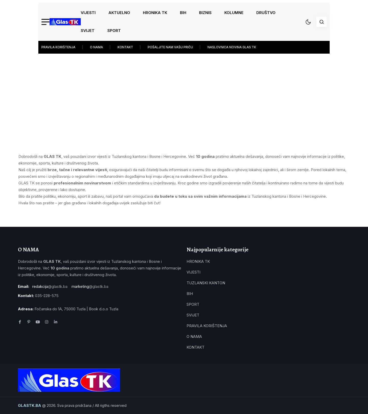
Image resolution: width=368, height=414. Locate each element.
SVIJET (88, 30)
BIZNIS (205, 12)
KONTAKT (125, 47)
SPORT (114, 30)
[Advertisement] (184, 92)
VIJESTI (88, 12)
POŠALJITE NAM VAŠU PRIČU (170, 47)
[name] (65, 21)
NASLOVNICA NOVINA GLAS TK (232, 47)
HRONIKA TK (155, 12)
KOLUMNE (234, 12)
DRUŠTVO (265, 12)
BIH (183, 12)
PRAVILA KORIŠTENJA (58, 47)
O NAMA (96, 47)
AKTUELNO (119, 12)
